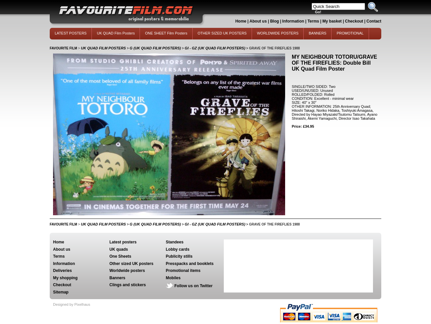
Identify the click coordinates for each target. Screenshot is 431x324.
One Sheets (120, 256)
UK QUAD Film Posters (116, 33)
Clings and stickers (127, 285)
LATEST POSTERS (71, 33)
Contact (373, 21)
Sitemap (61, 292)
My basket (332, 21)
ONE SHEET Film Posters (166, 33)
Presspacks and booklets (190, 263)
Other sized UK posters (131, 263)
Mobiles (173, 278)
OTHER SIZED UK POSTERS (222, 33)
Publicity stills (179, 256)
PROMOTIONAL (350, 33)
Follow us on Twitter (193, 286)
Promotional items (183, 270)
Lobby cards (177, 249)
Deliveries (62, 270)
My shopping (65, 278)
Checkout (354, 21)
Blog (274, 21)
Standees (174, 242)
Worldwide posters (127, 270)
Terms (313, 21)
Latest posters (123, 242)
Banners (117, 278)
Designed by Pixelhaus (71, 304)
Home (240, 21)
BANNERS (317, 33)
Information (293, 21)
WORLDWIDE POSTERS (277, 33)
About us (258, 21)
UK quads (118, 249)
